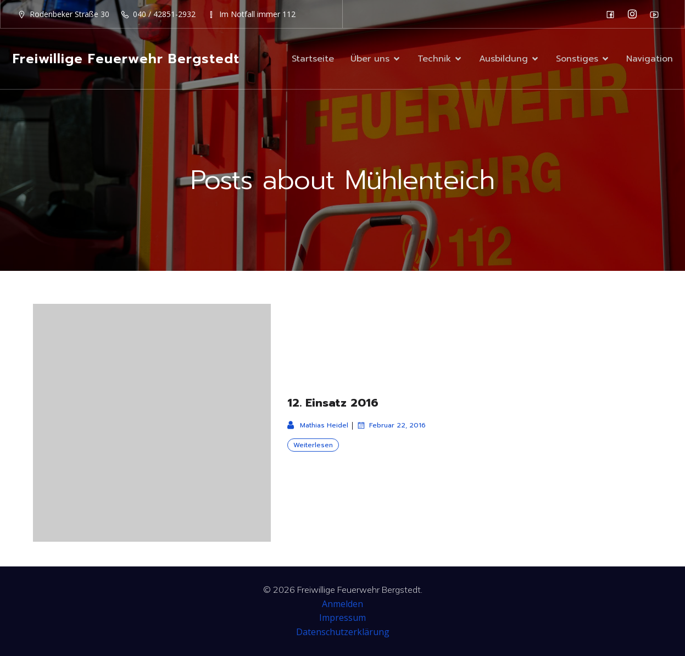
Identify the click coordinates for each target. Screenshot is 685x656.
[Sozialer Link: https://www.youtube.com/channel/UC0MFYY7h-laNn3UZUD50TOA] (657, 14)
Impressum (342, 617)
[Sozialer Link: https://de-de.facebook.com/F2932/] (613, 14)
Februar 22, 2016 (391, 425)
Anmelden (342, 604)
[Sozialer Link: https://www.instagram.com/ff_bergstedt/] (635, 14)
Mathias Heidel (317, 425)
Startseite (313, 58)
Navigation (649, 58)
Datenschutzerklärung (342, 632)
